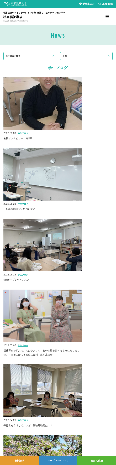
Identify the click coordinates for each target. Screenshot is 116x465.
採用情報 (7, 447)
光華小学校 (8, 416)
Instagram (70, 439)
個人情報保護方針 (11, 430)
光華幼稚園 (8, 420)
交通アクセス (9, 451)
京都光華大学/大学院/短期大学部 (18, 410)
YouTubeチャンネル (74, 430)
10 (93, 358)
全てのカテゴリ (13, 56)
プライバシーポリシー (13, 434)
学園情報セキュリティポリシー (17, 438)
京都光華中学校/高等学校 (14, 413)
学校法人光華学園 (11, 406)
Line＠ (69, 434)
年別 (64, 56)
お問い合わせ (9, 442)
